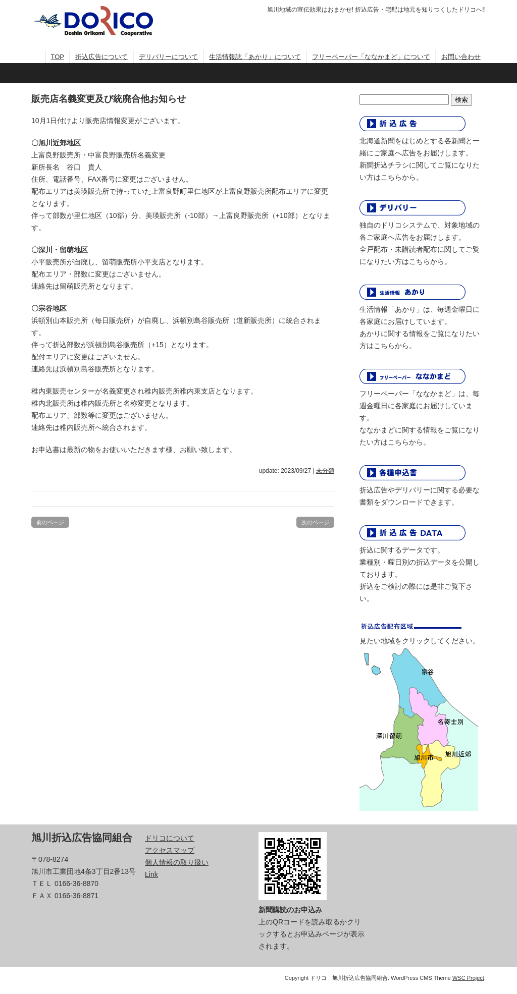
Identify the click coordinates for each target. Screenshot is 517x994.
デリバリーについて (168, 57)
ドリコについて (169, 838)
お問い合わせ (461, 57)
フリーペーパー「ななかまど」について (371, 57)
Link (151, 874)
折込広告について (101, 57)
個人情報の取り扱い (177, 862)
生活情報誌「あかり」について (255, 57)
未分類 (325, 470)
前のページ (50, 522)
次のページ (315, 522)
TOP (58, 57)
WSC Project (468, 978)
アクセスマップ (169, 850)
